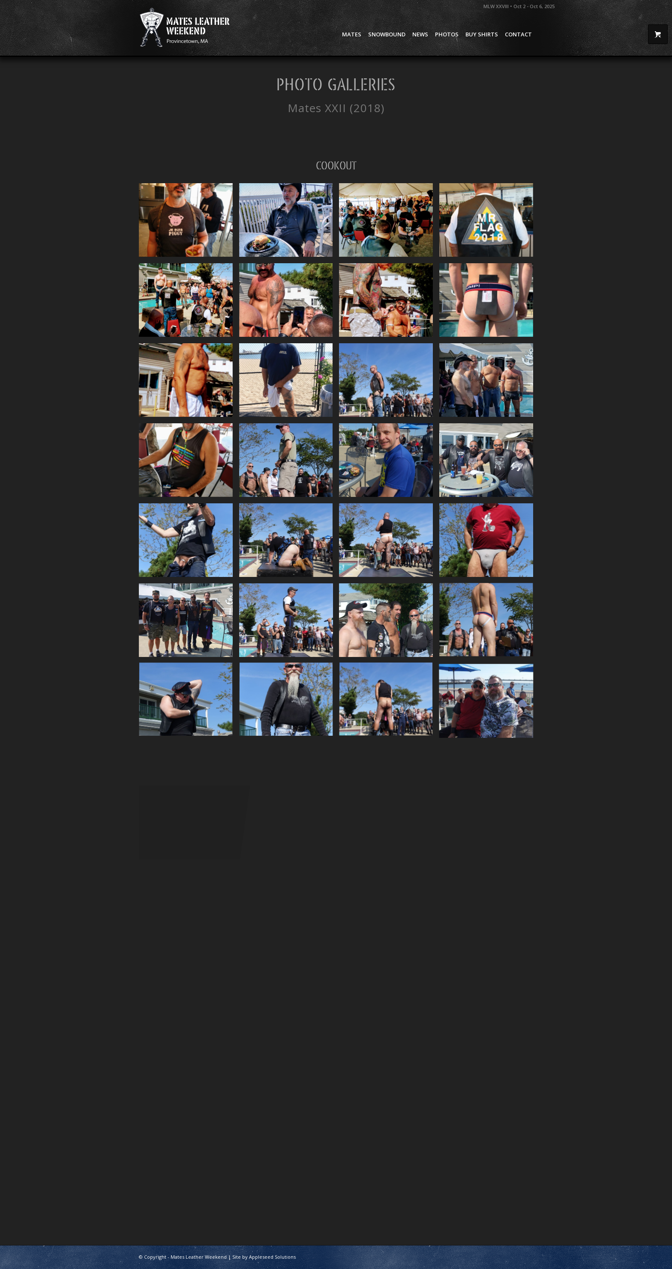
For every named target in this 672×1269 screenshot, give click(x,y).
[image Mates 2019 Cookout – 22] (389, 383)
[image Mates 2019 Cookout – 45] (189, 383)
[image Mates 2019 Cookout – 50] (489, 303)
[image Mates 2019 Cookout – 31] (289, 703)
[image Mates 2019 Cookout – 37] (189, 463)
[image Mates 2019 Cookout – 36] (489, 383)
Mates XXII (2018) (336, 108)
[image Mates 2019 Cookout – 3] (389, 463)
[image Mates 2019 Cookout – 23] (289, 463)
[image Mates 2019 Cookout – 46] (289, 303)
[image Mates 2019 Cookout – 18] (289, 623)
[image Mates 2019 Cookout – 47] (189, 303)
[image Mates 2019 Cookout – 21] (289, 543)
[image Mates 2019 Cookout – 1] (489, 463)
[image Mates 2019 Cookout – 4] (189, 623)
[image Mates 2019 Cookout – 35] (189, 543)
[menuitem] (352, 34)
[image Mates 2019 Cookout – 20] (389, 543)
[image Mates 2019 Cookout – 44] (389, 303)
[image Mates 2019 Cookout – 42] (389, 223)
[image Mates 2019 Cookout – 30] (389, 623)
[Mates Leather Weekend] (185, 27)
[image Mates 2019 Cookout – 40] (289, 223)
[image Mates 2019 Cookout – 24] (489, 623)
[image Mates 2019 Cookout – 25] (189, 703)
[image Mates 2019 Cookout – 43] (489, 223)
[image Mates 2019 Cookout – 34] (489, 543)
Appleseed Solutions (272, 1257)
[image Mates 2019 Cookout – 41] (189, 223)
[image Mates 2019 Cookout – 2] (289, 383)
